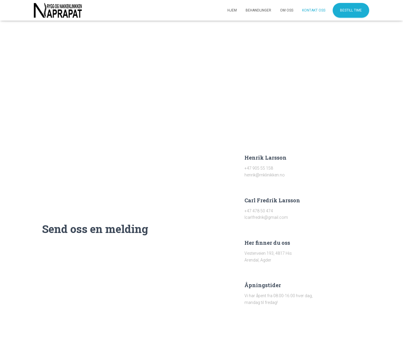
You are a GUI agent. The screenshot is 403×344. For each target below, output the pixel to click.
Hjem (232, 10)
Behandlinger (258, 10)
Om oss (286, 10)
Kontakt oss (313, 10)
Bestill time (351, 10)
